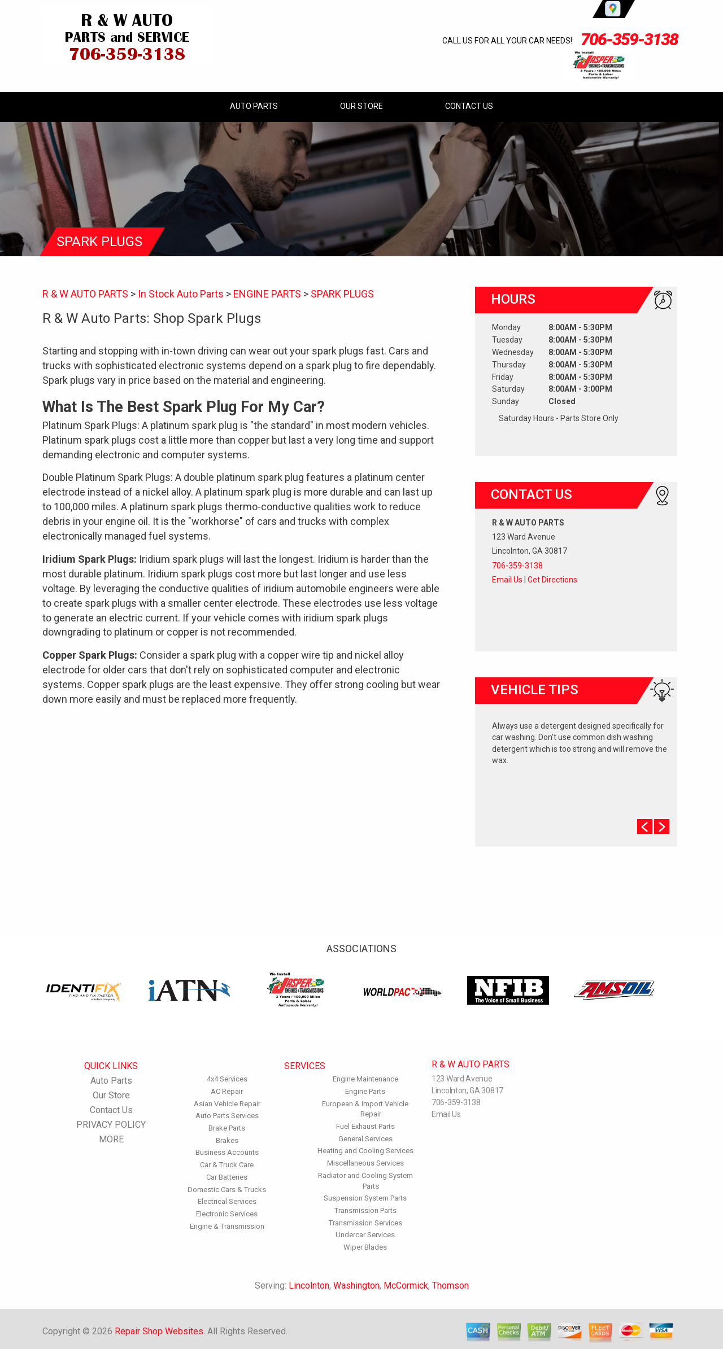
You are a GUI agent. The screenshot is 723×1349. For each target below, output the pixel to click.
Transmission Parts (365, 1210)
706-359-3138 (629, 39)
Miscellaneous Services (365, 1163)
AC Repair (227, 1091)
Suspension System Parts (365, 1198)
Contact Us (469, 106)
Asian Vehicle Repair (227, 1104)
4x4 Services (227, 1079)
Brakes (227, 1140)
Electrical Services (227, 1201)
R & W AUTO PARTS (85, 294)
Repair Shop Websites (159, 1331)
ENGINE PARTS (267, 294)
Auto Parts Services (227, 1115)
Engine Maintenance (365, 1079)
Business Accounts (227, 1152)
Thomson (450, 1285)
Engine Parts (365, 1091)
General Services (365, 1139)
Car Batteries (226, 1177)
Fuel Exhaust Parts (365, 1126)
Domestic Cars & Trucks (227, 1189)
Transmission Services (365, 1223)
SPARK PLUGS (342, 294)
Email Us (507, 579)
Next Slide (661, 826)
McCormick (406, 1285)
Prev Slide (644, 826)
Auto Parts (254, 106)
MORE (111, 1139)
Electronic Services (227, 1214)
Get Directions (552, 579)
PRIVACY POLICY (111, 1124)
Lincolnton (309, 1285)
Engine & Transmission (227, 1226)
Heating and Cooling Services (365, 1150)
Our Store (361, 106)
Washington (356, 1285)
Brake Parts (226, 1128)
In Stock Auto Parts (181, 294)
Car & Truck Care (227, 1164)
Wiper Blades (365, 1247)
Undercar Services (365, 1234)
